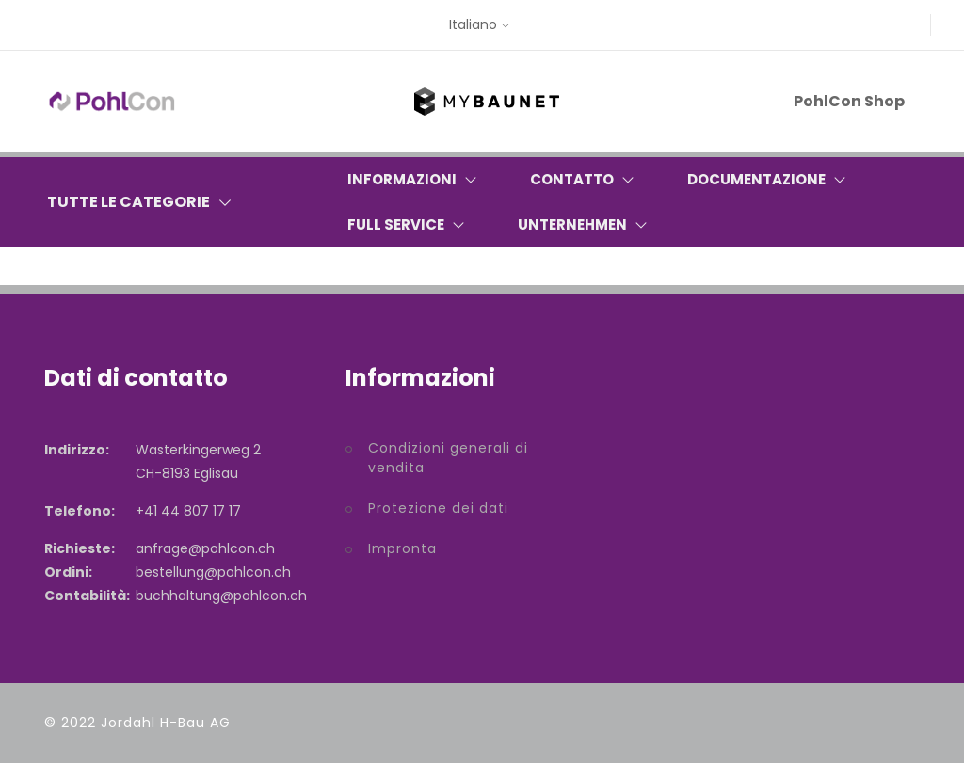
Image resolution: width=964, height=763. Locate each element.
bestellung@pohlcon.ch (213, 572)
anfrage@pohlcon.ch (205, 548)
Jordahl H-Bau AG (166, 722)
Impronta (402, 548)
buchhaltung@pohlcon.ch (221, 595)
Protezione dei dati (438, 508)
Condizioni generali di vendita (448, 457)
